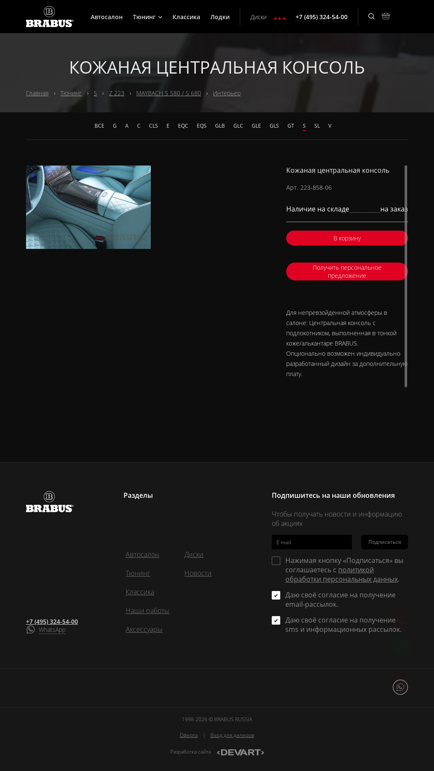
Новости (198, 573)
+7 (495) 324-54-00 (52, 621)
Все (99, 125)
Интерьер (227, 93)
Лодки (220, 17)
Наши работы (148, 610)
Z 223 (116, 93)
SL (317, 125)
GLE (256, 125)
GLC (238, 125)
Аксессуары (144, 629)
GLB (220, 125)
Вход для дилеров (232, 735)
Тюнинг (147, 17)
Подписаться (384, 541)
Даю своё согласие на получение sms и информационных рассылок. (343, 624)
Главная (37, 93)
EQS (202, 125)
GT (290, 125)
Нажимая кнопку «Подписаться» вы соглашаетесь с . (344, 570)
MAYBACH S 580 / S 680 (168, 93)
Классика (186, 17)
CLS (153, 125)
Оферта (189, 735)
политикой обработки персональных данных (341, 574)
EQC (183, 125)
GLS (274, 125)
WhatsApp (52, 629)
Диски (258, 17)
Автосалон (107, 17)
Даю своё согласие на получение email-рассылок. (340, 599)
